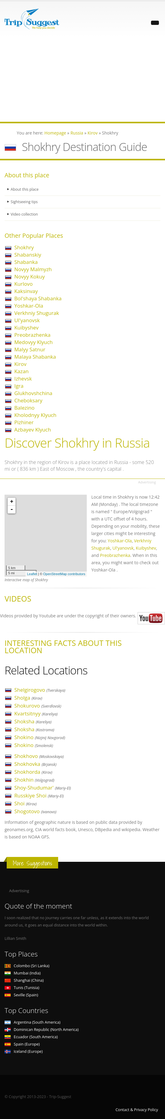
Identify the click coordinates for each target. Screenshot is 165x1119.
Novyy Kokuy (29, 276)
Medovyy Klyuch (33, 342)
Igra (18, 385)
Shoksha (32, 721)
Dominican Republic (42, 1029)
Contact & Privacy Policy (136, 1109)
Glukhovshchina (33, 393)
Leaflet (32, 574)
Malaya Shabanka (35, 356)
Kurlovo (23, 283)
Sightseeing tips (25, 201)
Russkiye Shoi (39, 795)
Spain (22, 1044)
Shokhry (24, 247)
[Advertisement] (82, 79)
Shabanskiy (27, 254)
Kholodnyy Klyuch (35, 414)
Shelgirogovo (39, 689)
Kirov (20, 363)
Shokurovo (37, 705)
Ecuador (31, 1036)
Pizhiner (23, 422)
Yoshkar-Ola (28, 305)
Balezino (24, 407)
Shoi (25, 803)
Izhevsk (23, 378)
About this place (25, 189)
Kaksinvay (26, 291)
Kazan (21, 371)
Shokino (39, 737)
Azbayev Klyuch (32, 429)
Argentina (33, 1022)
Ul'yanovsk (27, 320)
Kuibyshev (26, 327)
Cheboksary (28, 400)
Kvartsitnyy (36, 713)
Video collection (25, 214)
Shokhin (34, 779)
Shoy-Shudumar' (42, 787)
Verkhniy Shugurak (36, 312)
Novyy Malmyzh (33, 269)
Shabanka (26, 261)
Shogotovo (35, 811)
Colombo (27, 965)
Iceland (24, 1051)
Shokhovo (39, 755)
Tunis (22, 987)
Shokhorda (33, 771)
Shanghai (24, 980)
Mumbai (22, 973)
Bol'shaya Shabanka (37, 298)
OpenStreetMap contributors (64, 574)
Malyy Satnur (29, 349)
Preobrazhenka (32, 334)
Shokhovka (35, 763)
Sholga (28, 697)
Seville (21, 995)
